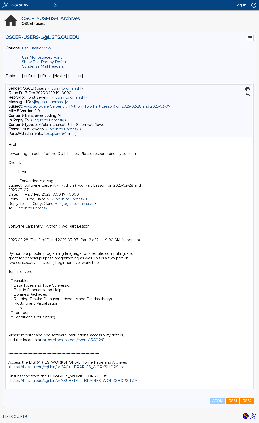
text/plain (52, 133)
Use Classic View (36, 48)
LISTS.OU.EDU (16, 416)
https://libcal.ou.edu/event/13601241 (73, 339)
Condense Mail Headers (43, 66)
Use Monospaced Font (42, 57)
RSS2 (247, 401)
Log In (240, 5)
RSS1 (232, 401)
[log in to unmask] (65, 88)
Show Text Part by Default (45, 62)
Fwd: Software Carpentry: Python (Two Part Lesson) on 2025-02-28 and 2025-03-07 (97, 106)
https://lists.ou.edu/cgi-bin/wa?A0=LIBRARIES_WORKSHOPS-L (66, 367)
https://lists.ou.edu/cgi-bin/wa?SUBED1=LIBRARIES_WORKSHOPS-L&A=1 (75, 380)
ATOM (217, 401)
